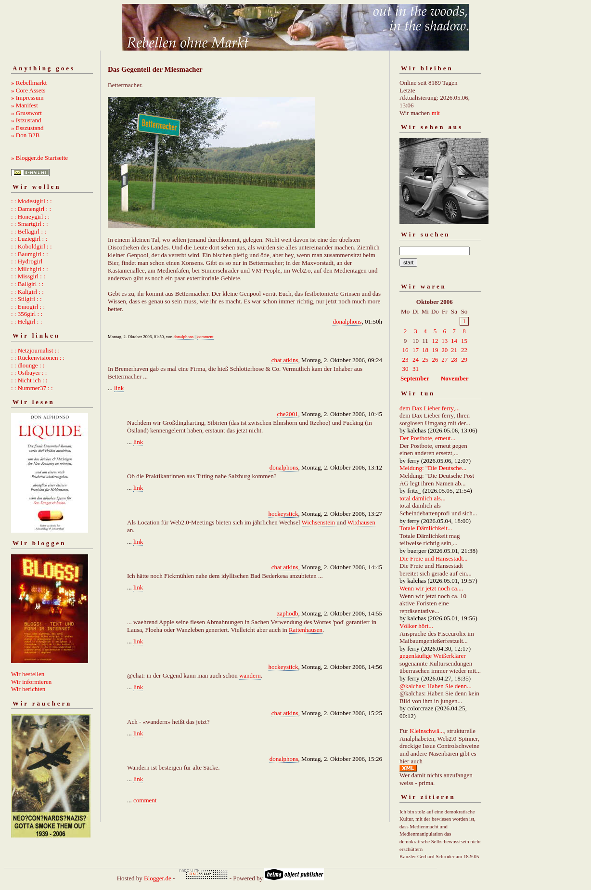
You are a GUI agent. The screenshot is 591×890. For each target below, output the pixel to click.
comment (205, 336)
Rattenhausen (305, 629)
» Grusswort (26, 113)
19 (435, 349)
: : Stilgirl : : (26, 298)
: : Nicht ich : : (29, 380)
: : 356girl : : (26, 313)
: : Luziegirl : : (29, 238)
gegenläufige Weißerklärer (432, 655)
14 (454, 340)
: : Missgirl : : (28, 276)
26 (435, 359)
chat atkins (284, 360)
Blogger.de (157, 878)
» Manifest (24, 105)
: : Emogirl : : (28, 306)
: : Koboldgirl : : (31, 246)
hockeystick (283, 513)
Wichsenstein (319, 522)
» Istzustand (26, 120)
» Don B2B (25, 135)
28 (454, 359)
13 (444, 340)
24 (415, 359)
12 (435, 340)
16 (405, 349)
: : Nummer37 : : (32, 388)
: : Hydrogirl (26, 261)
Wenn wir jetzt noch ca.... (431, 588)
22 (464, 349)
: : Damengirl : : (31, 208)
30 (405, 368)
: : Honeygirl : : (30, 216)
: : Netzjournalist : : (35, 350)
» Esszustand (27, 127)
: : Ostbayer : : (29, 372)
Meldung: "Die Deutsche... (432, 467)
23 (405, 359)
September (414, 378)
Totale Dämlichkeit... (425, 528)
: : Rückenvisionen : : (37, 357)
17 (415, 349)
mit (436, 113)
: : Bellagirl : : (28, 231)
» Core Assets (28, 90)
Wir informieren (31, 681)
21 (454, 349)
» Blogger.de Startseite (39, 157)
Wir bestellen (27, 674)
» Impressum (27, 97)
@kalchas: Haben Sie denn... (435, 686)
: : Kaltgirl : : (27, 291)
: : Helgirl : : (26, 321)
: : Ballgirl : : (27, 284)
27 (444, 359)
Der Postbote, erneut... (427, 438)
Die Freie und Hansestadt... (433, 558)
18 (425, 349)
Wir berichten (28, 689)
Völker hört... (416, 625)
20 (444, 349)
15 (464, 340)
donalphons (347, 321)
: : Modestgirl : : (31, 201)
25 (425, 359)
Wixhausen (361, 522)
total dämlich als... (422, 498)
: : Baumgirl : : (29, 254)
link (119, 388)
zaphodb (287, 613)
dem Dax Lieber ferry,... (429, 408)
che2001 (287, 414)
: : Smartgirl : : (29, 223)
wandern (250, 675)
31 (415, 368)
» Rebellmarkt (29, 82)
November (455, 378)
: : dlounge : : (27, 365)
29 (464, 359)
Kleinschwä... (427, 730)
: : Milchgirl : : (29, 269)
